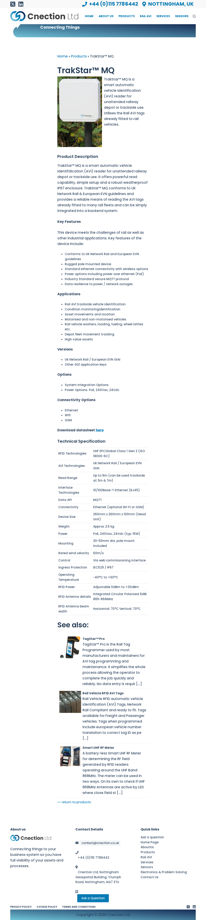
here (100, 430)
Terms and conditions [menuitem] (79, 907)
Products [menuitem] (126, 16)
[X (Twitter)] (12, 4)
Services (147, 862)
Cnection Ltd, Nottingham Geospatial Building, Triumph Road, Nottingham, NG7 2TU (98, 877)
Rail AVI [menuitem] (145, 16)
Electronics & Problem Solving (164, 872)
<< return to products (74, 802)
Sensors (147, 867)
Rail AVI (146, 857)
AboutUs (147, 847)
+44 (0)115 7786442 (93, 857)
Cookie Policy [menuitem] (47, 907)
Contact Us (150, 877)
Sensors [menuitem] (181, 16)
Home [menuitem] (89, 16)
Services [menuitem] (163, 16)
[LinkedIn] (20, 4)
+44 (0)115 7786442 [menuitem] (110, 4)
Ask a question (152, 837)
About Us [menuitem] (106, 16)
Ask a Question (93, 898)
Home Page (150, 842)
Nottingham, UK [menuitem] (168, 4)
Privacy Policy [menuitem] (21, 907)
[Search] (194, 16)
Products (148, 852)
